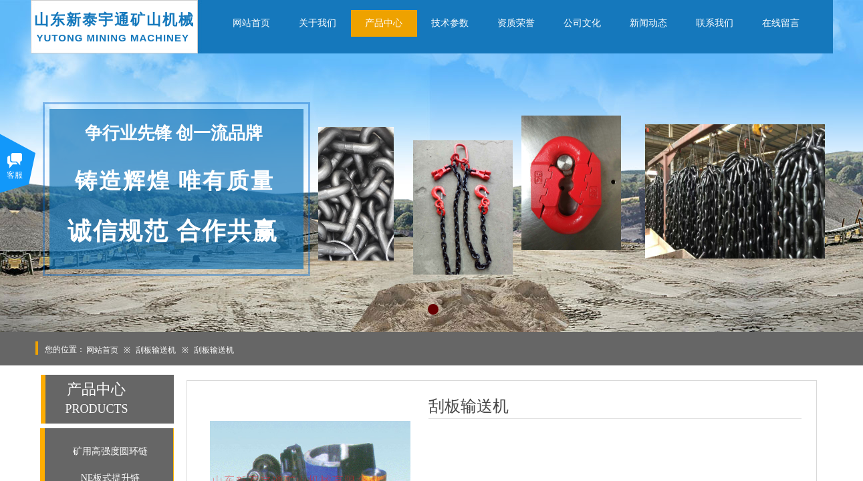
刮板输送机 (156, 350)
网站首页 (102, 350)
